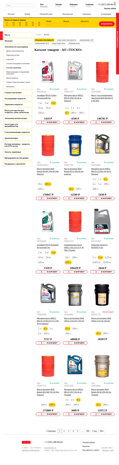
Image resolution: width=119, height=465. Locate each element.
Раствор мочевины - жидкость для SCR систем (17, 145)
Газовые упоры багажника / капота (18, 82)
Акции (27, 14)
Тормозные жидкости (14, 104)
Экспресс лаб (107, 450)
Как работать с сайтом (91, 450)
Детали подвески (12, 78)
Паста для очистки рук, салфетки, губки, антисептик (17, 111)
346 (87, 431)
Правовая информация (31, 450)
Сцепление (10, 59)
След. (94, 431)
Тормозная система (13, 55)
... (82, 431)
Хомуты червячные (13, 152)
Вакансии (86, 446)
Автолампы (10, 87)
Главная (38, 35)
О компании (106, 14)
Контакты (87, 14)
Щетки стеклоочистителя (15, 51)
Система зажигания (13, 68)
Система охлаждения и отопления (18, 63)
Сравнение (90, 4)
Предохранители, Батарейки (16, 158)
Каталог (11, 14)
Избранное (74, 4)
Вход (42, 4)
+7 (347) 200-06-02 (107, 4)
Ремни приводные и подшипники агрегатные (17, 73)
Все (101, 431)
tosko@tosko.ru (50, 448)
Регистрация (44, 6)
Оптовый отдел (46, 14)
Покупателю (67, 14)
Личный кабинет (89, 442)
